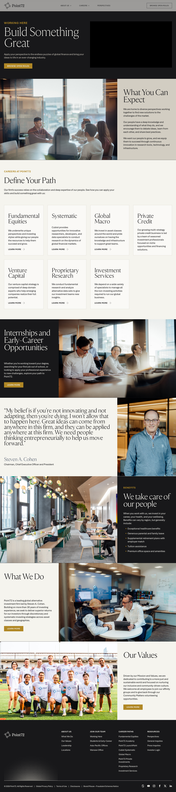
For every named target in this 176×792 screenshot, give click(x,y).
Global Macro (125, 754)
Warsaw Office (96, 750)
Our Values (66, 741)
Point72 (14, 5)
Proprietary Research (128, 766)
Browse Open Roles (159, 5)
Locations (65, 750)
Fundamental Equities (128, 736)
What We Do (67, 736)
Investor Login (153, 750)
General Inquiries (155, 741)
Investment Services (128, 770)
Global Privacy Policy (44, 786)
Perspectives (103, 6)
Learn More (13, 628)
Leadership (66, 745)
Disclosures (75, 786)
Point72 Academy (126, 741)
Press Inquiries (154, 745)
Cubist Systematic (127, 750)
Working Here (96, 736)
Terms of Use (61, 786)
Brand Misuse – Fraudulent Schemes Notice (101, 786)
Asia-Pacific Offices (99, 745)
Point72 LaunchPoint (128, 745)
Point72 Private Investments (125, 760)
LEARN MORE (13, 384)
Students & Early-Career (101, 741)
